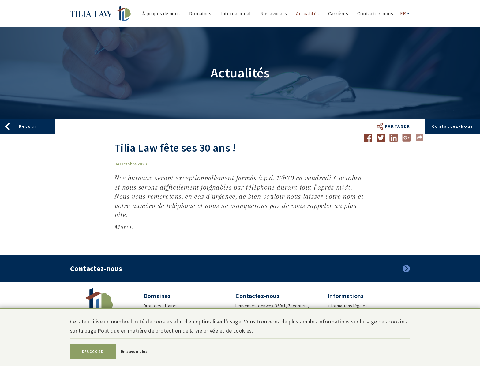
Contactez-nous (452, 126)
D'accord (93, 351)
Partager (397, 126)
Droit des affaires (161, 305)
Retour (28, 126)
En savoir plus (134, 351)
